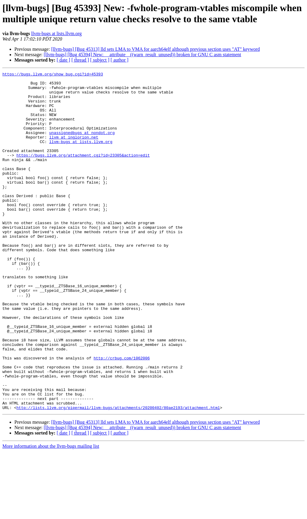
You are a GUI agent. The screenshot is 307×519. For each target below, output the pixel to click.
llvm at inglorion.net (73, 150)
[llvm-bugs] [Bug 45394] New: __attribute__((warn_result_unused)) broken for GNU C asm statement (142, 54)
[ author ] (120, 60)
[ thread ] (80, 60)
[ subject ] (99, 60)
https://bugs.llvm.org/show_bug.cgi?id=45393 (52, 75)
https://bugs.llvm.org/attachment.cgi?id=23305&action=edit (83, 172)
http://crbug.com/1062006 (122, 415)
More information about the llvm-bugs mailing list (50, 513)
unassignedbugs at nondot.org (82, 145)
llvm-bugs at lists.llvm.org (56, 33)
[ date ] (63, 60)
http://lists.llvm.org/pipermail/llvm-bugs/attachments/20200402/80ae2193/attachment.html (118, 475)
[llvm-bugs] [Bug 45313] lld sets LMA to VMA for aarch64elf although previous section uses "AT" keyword (155, 49)
